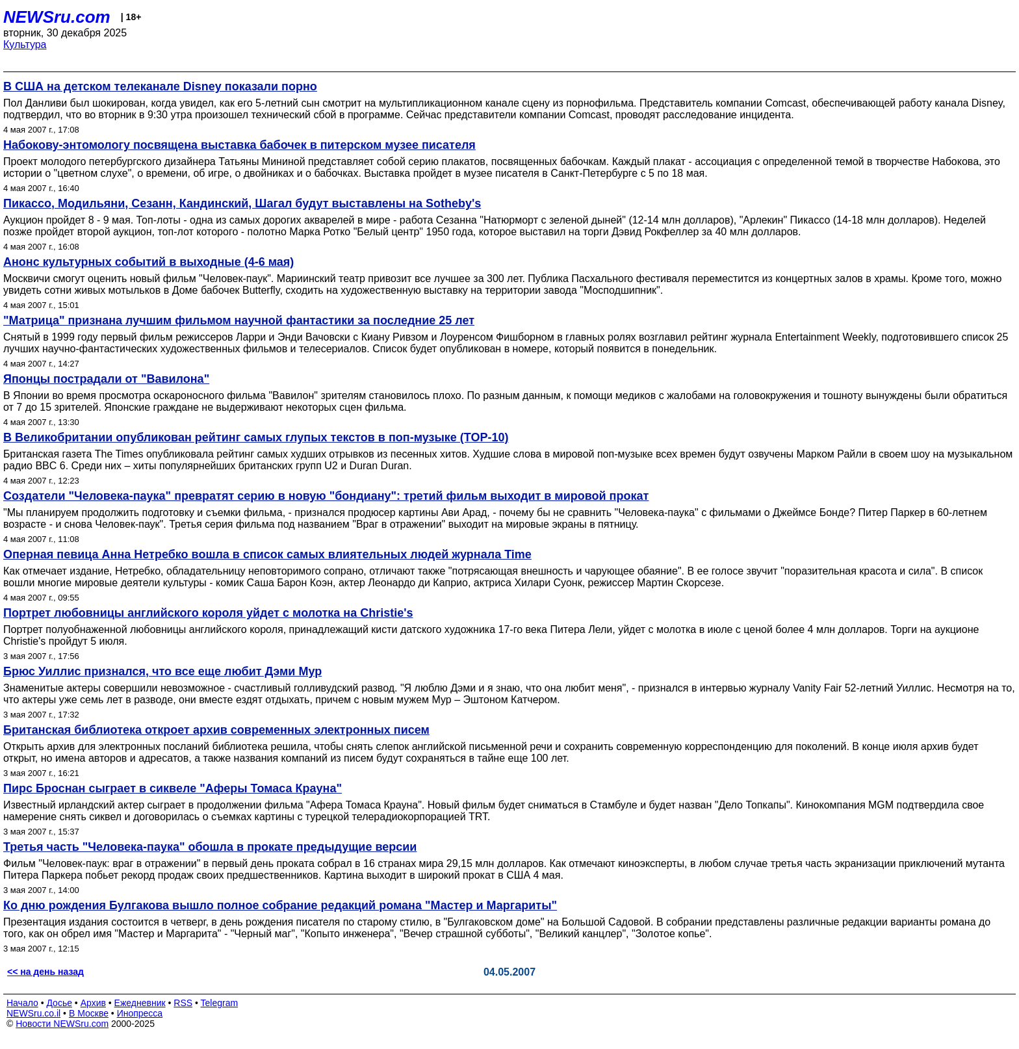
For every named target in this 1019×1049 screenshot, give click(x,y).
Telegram (220, 1003)
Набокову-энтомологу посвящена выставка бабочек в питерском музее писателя (239, 144)
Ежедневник (140, 1003)
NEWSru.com (56, 17)
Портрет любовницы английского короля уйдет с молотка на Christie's (208, 612)
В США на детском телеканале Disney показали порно (160, 86)
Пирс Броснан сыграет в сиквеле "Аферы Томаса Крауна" (172, 788)
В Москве (89, 1013)
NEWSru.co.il (33, 1013)
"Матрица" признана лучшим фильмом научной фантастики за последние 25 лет (238, 320)
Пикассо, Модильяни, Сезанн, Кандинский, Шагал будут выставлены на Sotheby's (242, 203)
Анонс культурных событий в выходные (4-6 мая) (148, 261)
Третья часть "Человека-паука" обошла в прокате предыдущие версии (210, 846)
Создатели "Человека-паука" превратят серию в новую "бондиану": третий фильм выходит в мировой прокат (326, 495)
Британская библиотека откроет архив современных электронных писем (216, 729)
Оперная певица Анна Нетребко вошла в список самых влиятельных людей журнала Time (267, 554)
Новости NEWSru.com (62, 1023)
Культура (25, 44)
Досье (59, 1003)
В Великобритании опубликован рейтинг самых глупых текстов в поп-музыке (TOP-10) (256, 437)
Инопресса (140, 1013)
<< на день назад (45, 971)
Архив (93, 1003)
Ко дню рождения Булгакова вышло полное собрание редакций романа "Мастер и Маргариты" (280, 905)
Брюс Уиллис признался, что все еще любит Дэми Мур (162, 671)
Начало (22, 1003)
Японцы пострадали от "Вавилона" (106, 378)
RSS (183, 1003)
